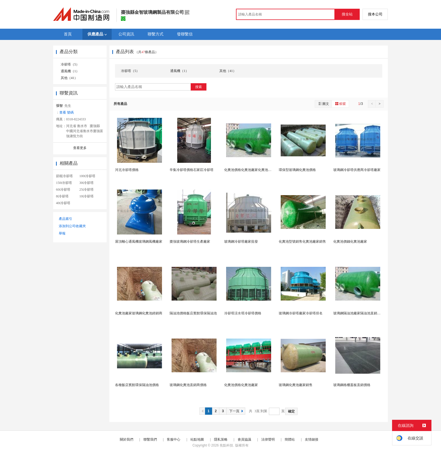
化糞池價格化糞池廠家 (241, 385)
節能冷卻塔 (64, 176)
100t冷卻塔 (87, 176)
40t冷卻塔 (63, 203)
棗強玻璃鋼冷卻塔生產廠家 (190, 241)
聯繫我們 (150, 439)
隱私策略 (221, 439)
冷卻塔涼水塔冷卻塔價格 (242, 313)
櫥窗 (340, 104)
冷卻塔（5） (70, 64)
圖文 (323, 104)
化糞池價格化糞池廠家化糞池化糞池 (251, 170)
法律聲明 (268, 439)
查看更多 (80, 148)
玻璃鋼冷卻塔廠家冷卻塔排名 (301, 313)
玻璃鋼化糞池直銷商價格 (188, 385)
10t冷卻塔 (86, 196)
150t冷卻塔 (64, 183)
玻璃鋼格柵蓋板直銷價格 (351, 385)
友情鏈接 (311, 439)
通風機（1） (70, 71)
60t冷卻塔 (63, 189)
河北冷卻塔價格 (127, 170)
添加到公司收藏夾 (72, 226)
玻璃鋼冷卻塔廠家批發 (241, 241)
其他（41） (69, 78)
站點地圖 (197, 439)
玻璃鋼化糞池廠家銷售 (295, 385)
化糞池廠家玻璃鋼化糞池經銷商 (138, 313)
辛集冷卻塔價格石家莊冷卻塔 (191, 170)
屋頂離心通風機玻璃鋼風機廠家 (138, 241)
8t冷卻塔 (62, 196)
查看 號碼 (66, 112)
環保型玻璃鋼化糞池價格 (297, 170)
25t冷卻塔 (86, 189)
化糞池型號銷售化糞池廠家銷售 (302, 241)
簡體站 (290, 439)
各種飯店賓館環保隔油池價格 (137, 385)
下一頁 (236, 411)
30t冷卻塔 (86, 183)
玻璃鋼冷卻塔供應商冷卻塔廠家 (357, 170)
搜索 (198, 87)
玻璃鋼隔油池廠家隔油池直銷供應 (358, 313)
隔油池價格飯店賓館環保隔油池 (193, 313)
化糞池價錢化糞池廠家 (350, 241)
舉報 (62, 233)
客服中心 (173, 439)
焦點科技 (226, 445)
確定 (291, 411)
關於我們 (126, 439)
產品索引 (65, 219)
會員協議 (244, 439)
